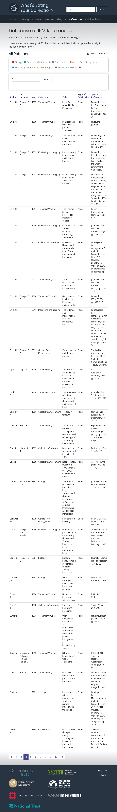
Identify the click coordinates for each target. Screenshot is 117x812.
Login (104, 775)
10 (56, 756)
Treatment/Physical (67, 67)
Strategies (48, 67)
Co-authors (24, 96)
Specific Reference (96, 96)
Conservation (61, 62)
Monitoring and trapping (26, 67)
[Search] (80, 9)
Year (34, 97)
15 (62, 756)
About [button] (13, 19)
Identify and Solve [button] (31, 19)
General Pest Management (85, 62)
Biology (18, 62)
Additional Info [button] (92, 19)
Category (43, 97)
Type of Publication (83, 96)
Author (13, 97)
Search (102, 9)
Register (102, 770)
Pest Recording (53, 19)
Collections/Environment (38, 62)
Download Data (96, 53)
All (82, 67)
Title (64, 97)
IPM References (73, 19)
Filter (47, 79)
